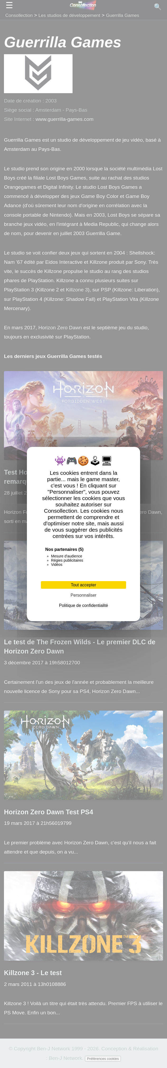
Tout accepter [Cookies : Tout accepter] (83, 585)
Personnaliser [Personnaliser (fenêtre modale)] (84, 595)
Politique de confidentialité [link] (83, 605)
